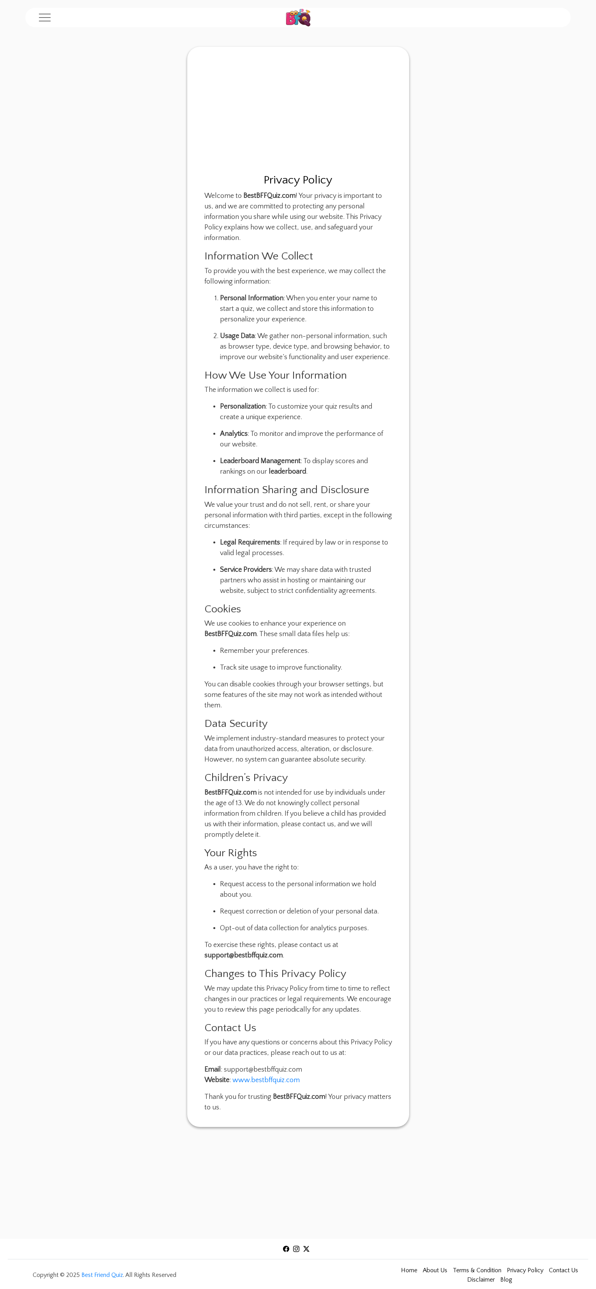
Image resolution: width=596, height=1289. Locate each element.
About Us (435, 1270)
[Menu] (45, 17)
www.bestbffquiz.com (266, 1080)
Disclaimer (481, 1279)
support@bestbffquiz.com (263, 1070)
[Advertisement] (298, 113)
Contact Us (563, 1270)
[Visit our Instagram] (296, 1248)
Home (409, 1270)
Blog (506, 1279)
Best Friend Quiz (102, 1274)
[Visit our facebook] (286, 1248)
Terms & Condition (477, 1270)
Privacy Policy (525, 1270)
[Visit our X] (306, 1248)
